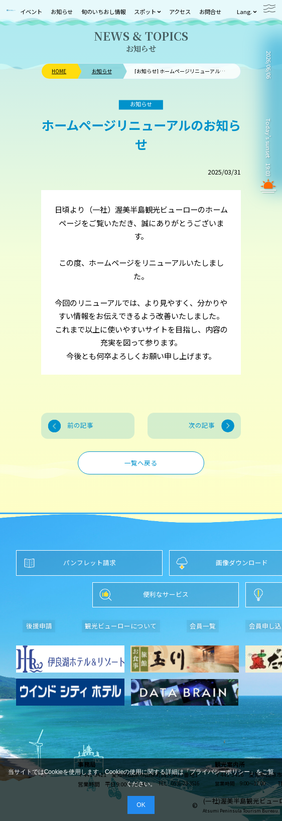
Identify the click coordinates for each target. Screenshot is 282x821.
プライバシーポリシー (220, 771)
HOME (59, 71)
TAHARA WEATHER (268, 95)
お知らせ (102, 71)
